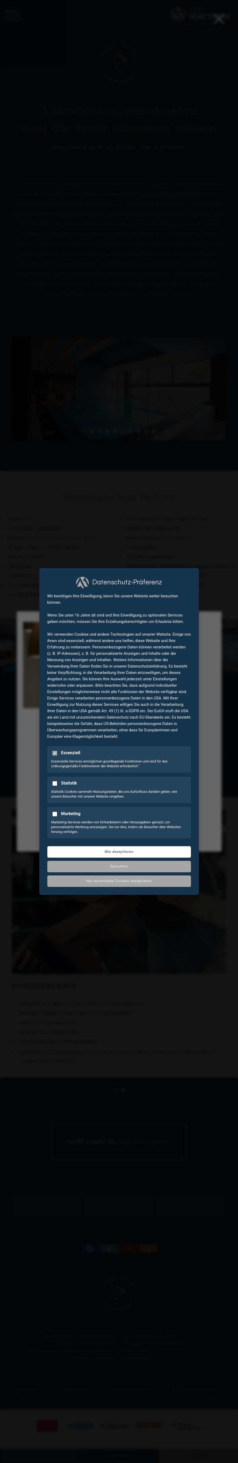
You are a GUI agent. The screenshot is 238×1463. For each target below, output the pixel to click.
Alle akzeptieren (119, 852)
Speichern (119, 866)
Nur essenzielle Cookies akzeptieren (119, 881)
